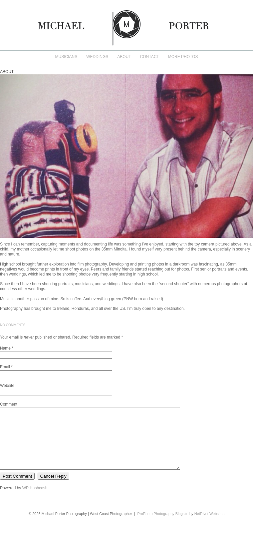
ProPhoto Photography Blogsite (162, 526)
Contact (149, 57)
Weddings (97, 57)
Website (7, 385)
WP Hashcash (35, 500)
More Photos (183, 57)
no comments (12, 325)
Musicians (66, 57)
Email (5, 367)
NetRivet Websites (209, 526)
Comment (8, 404)
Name (5, 348)
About (124, 57)
